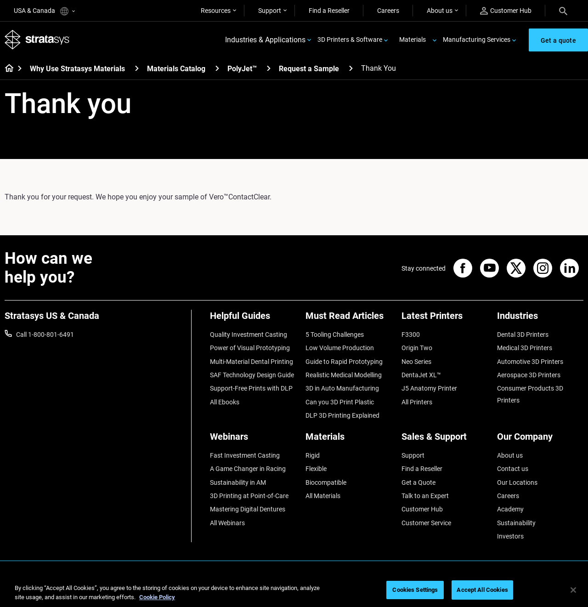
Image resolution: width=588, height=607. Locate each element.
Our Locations (517, 482)
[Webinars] (253, 440)
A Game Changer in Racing (248, 468)
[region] (294, 590)
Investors (510, 536)
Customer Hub (505, 11)
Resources (216, 10)
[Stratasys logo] (37, 40)
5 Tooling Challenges (334, 334)
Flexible (316, 468)
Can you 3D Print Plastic (339, 402)
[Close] (573, 590)
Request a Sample (309, 68)
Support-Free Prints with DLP (251, 388)
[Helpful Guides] (253, 319)
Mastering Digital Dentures (247, 509)
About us (439, 10)
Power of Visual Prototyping (250, 348)
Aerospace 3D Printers (528, 375)
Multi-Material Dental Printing (251, 361)
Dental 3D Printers (522, 334)
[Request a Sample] (351, 68)
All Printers (416, 402)
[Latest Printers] (444, 319)
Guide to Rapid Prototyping (344, 361)
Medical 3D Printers (524, 348)
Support (269, 10)
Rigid (312, 455)
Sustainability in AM (238, 482)
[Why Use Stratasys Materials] (137, 68)
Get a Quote (418, 482)
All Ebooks (224, 402)
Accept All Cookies (482, 589)
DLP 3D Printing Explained (342, 415)
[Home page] (6, 69)
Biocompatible (325, 482)
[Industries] (540, 319)
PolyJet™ (242, 68)
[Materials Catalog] (217, 68)
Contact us (512, 468)
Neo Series (416, 361)
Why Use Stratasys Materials (77, 68)
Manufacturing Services (476, 39)
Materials (412, 39)
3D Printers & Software (349, 39)
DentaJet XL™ (421, 375)
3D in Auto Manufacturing (342, 388)
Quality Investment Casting (248, 334)
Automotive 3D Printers (530, 361)
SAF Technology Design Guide (252, 375)
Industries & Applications (265, 39)
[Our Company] (540, 440)
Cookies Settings (415, 589)
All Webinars (227, 523)
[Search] (563, 10)
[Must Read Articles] (348, 319)
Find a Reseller (329, 10)
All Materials (322, 495)
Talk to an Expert (425, 495)
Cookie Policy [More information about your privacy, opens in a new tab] (157, 597)
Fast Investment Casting (245, 455)
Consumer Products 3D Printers (530, 394)
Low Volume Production (339, 348)
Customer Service (426, 523)
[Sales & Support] (444, 440)
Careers (388, 10)
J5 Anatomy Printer (429, 388)
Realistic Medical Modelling (343, 375)
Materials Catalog (176, 68)
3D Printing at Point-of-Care (249, 495)
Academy (510, 509)
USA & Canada (44, 11)
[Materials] (348, 440)
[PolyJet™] (269, 68)
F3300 (410, 334)
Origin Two (416, 348)
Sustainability (516, 523)
